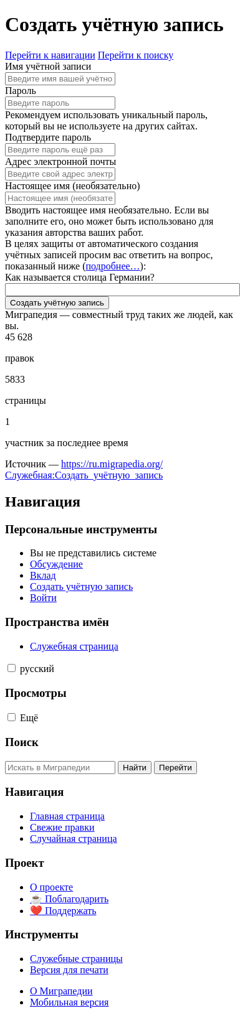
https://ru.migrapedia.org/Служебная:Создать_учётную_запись (84, 469)
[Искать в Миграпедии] (60, 767)
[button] (11, 668)
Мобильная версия (69, 1002)
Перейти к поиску (135, 55)
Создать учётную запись (57, 302)
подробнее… (112, 266)
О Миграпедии (61, 991)
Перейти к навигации (50, 55)
